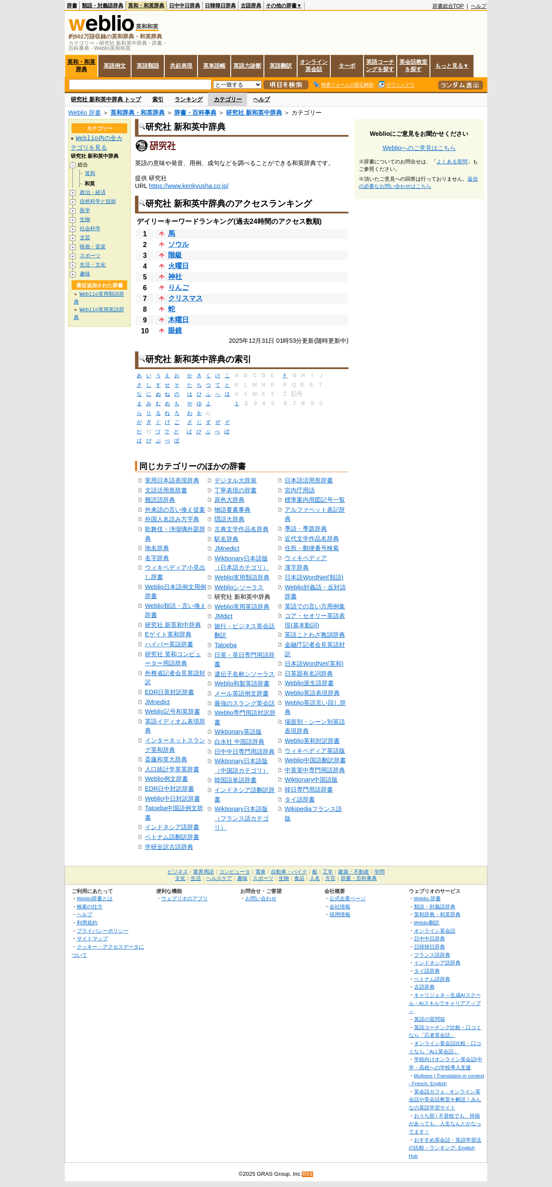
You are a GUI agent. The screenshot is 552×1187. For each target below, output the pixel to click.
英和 (90, 173)
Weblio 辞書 (84, 112)
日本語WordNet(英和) (314, 663)
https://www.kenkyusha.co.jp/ (189, 185)
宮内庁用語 (300, 490)
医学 (85, 210)
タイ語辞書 (300, 799)
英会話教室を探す (413, 65)
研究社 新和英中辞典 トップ (106, 99)
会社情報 (339, 906)
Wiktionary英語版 (237, 731)
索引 (157, 99)
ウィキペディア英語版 (315, 750)
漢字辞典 (297, 567)
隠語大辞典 (229, 519)
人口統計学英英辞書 (172, 769)
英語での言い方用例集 (315, 606)
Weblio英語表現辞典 (312, 692)
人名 (315, 878)
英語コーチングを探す (380, 65)
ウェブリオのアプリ (184, 898)
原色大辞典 (229, 499)
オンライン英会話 (314, 65)
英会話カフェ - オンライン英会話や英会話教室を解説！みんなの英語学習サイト (445, 1099)
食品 (299, 878)
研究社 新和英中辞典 (254, 112)
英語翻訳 (281, 66)
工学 (328, 871)
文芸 (85, 237)
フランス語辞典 (432, 955)
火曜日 (178, 265)
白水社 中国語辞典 (239, 741)
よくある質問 (451, 162)
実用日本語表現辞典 (172, 480)
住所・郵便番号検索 (312, 548)
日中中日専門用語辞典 (244, 751)
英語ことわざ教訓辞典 (315, 634)
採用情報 (339, 914)
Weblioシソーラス (238, 587)
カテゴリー (228, 99)
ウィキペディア (306, 557)
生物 (85, 219)
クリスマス (185, 298)
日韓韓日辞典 (220, 5)
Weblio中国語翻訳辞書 (315, 760)
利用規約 (87, 922)
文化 (180, 878)
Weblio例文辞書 (166, 778)
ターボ (347, 66)
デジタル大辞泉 (235, 480)
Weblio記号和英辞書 (172, 711)
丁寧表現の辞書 (235, 490)
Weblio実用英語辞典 (242, 606)
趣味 (85, 274)
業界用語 (203, 871)
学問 (379, 871)
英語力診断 (247, 66)
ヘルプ (478, 6)
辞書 (72, 5)
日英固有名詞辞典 (309, 673)
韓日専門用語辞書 (309, 789)
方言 (330, 878)
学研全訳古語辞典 (169, 846)
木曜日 (178, 319)
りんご (178, 287)
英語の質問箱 (429, 1019)
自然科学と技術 (98, 201)
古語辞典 (251, 5)
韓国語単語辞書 (235, 780)
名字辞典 (157, 557)
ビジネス (177, 871)
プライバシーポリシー (103, 930)
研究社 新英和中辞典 (173, 624)
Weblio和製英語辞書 (242, 683)
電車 (260, 871)
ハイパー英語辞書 (169, 644)
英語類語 (148, 66)
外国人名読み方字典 (172, 519)
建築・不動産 (353, 871)
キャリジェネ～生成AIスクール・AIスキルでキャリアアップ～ (445, 1003)
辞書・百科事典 (195, 112)
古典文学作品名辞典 (241, 529)
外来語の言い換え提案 (175, 509)
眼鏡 (175, 330)
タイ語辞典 (427, 971)
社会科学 (90, 228)
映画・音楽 (93, 247)
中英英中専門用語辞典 (315, 770)
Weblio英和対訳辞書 (312, 740)
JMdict (223, 616)
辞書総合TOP (448, 6)
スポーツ (90, 256)
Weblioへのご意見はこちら (419, 147)
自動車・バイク (289, 871)
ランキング (189, 99)
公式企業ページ (347, 898)
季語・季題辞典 (306, 528)
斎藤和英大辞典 (166, 759)
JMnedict (157, 701)
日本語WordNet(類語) (314, 577)
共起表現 (181, 66)
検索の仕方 (90, 906)
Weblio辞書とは (95, 898)
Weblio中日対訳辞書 (172, 798)
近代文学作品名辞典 (312, 538)
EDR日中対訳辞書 (169, 788)
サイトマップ (92, 938)
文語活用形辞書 (166, 490)
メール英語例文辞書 (241, 693)
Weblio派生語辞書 (309, 683)
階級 (175, 255)
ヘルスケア (219, 878)
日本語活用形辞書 (309, 480)
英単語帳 (214, 66)
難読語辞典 (160, 499)
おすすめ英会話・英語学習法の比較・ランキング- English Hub (445, 1148)
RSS (308, 1174)
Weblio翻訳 (426, 922)
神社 (175, 276)
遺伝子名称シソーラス (244, 673)
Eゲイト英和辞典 (168, 634)
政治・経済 (93, 192)
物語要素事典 (232, 509)
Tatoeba (225, 645)
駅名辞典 (226, 539)
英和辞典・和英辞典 (137, 112)
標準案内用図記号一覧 (315, 499)
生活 (196, 878)
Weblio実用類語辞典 (242, 577)
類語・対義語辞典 (102, 5)
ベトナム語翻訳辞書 (172, 836)
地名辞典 (157, 548)
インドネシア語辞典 (437, 962)
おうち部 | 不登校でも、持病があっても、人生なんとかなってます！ (445, 1123)
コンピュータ (234, 871)
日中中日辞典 (184, 5)
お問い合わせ (260, 898)
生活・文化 (93, 265)
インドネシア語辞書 (172, 827)
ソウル (178, 244)
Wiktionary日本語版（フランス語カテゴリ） (241, 818)
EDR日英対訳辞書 (169, 692)
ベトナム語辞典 (432, 979)
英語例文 (115, 66)
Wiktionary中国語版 (311, 779)
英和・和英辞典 (146, 5)
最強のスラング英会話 (244, 703)
